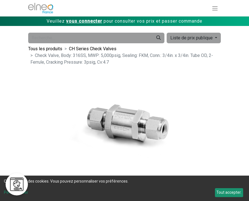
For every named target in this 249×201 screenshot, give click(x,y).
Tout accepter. (228, 192)
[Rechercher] (158, 38)
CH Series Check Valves (92, 48)
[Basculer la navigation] (215, 8)
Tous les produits (45, 48)
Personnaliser (16, 192)
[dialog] (124, 188)
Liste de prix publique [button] (192, 37)
